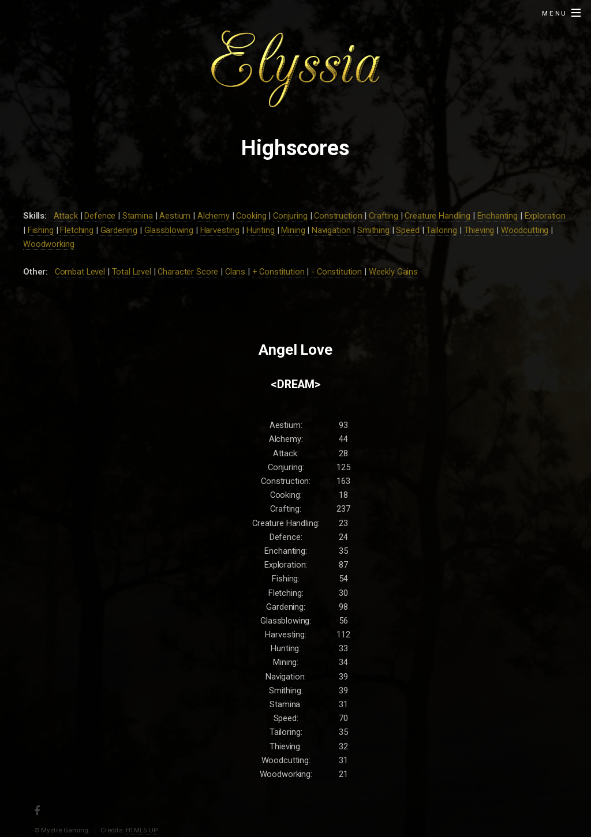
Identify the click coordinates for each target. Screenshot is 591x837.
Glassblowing (168, 230)
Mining (293, 230)
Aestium (174, 216)
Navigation (331, 230)
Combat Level (80, 272)
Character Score (188, 272)
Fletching (76, 230)
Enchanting (497, 216)
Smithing (373, 230)
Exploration (545, 216)
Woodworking (48, 244)
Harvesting (220, 230)
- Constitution (336, 272)
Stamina (137, 216)
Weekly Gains (393, 272)
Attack (66, 216)
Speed (407, 230)
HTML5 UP (142, 830)
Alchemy (213, 216)
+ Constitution (278, 272)
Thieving (479, 230)
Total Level (131, 272)
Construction (338, 216)
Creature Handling (437, 216)
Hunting (260, 230)
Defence (99, 216)
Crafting (383, 216)
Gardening (119, 230)
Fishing (41, 230)
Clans (235, 272)
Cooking (251, 216)
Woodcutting (524, 230)
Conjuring (290, 216)
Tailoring (441, 230)
